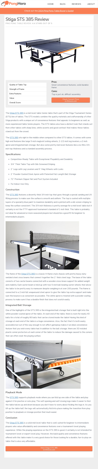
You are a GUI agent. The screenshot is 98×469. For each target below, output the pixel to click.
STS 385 (14, 137)
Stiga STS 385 (16, 113)
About (91, 4)
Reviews (76, 4)
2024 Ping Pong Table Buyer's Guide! (56, 10)
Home (51, 4)
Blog (62, 4)
